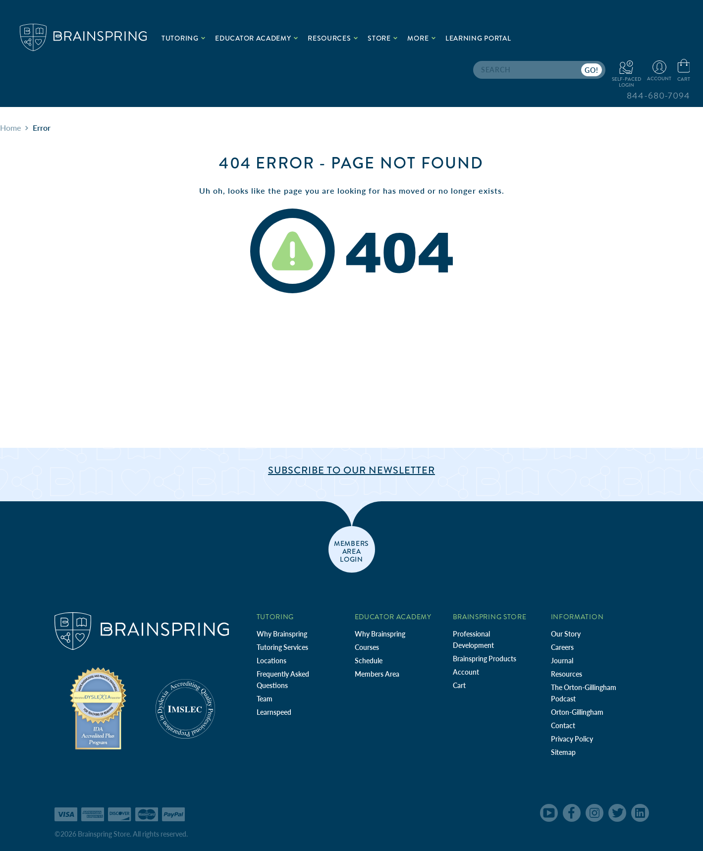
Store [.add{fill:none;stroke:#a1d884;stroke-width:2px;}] (382, 38)
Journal (562, 660)
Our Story (566, 634)
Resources (566, 674)
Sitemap (563, 752)
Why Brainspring (282, 634)
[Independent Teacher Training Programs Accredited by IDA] (98, 707)
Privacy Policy (572, 739)
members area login (351, 550)
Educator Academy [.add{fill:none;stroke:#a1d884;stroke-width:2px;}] (256, 38)
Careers (562, 647)
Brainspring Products (484, 658)
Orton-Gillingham (577, 712)
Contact (563, 725)
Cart (459, 685)
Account (466, 672)
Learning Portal (478, 38)
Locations (271, 660)
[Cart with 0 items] (683, 70)
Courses (367, 647)
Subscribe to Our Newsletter (351, 470)
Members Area (377, 674)
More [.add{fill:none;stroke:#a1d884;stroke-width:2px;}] (421, 38)
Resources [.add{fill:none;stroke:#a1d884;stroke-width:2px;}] (333, 38)
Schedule (368, 660)
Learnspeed (274, 712)
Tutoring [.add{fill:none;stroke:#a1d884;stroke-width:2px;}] (183, 38)
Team (264, 698)
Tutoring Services (282, 647)
